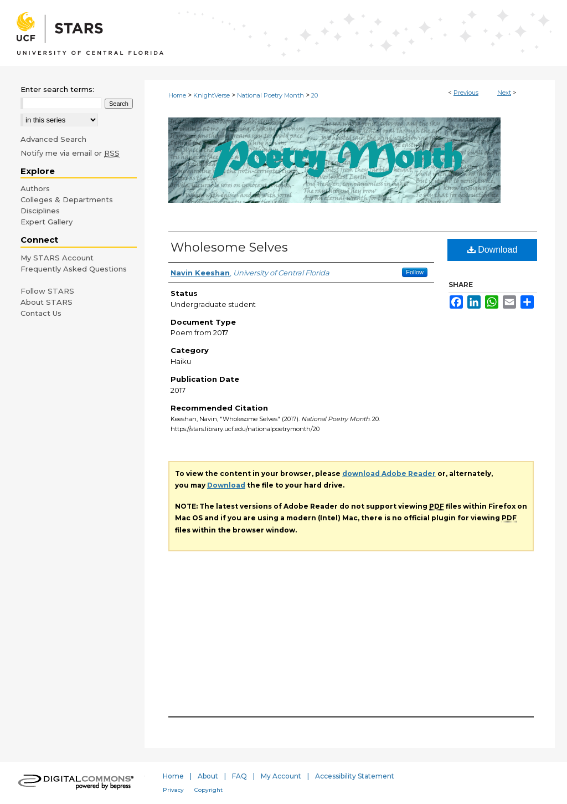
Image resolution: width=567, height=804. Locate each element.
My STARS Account (57, 257)
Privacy (173, 789)
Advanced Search (53, 139)
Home (177, 95)
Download (492, 249)
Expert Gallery (46, 221)
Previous (465, 92)
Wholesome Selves (229, 247)
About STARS (46, 302)
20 (314, 95)
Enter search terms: (57, 89)
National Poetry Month (270, 95)
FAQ (239, 776)
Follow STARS (47, 290)
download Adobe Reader (389, 473)
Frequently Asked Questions (73, 268)
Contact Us (40, 313)
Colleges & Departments (66, 199)
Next (504, 92)
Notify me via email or (70, 152)
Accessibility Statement (354, 776)
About (208, 776)
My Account (281, 776)
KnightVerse (211, 95)
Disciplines (40, 210)
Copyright (208, 789)
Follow (415, 272)
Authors (35, 188)
